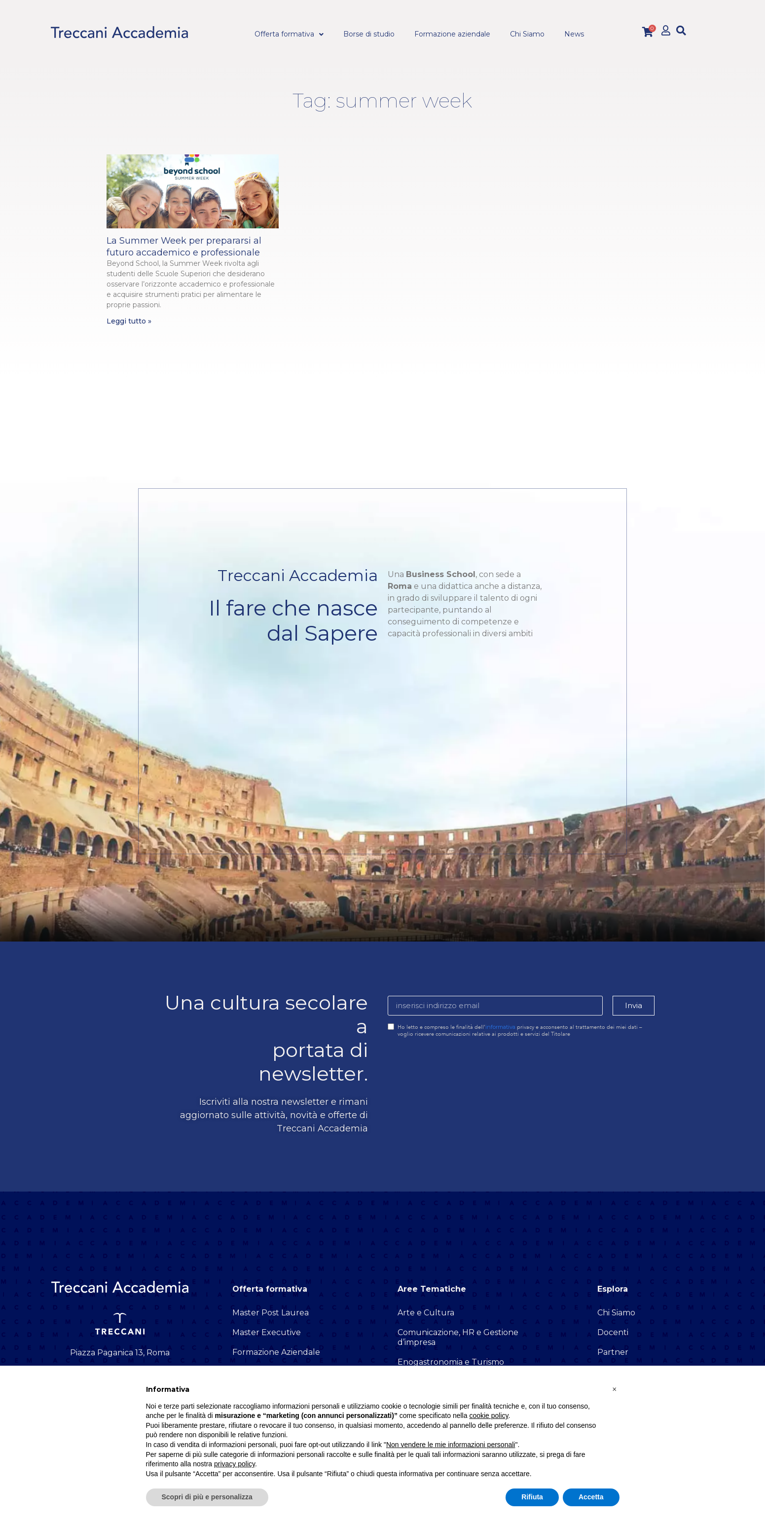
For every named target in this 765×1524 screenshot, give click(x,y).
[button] (681, 30)
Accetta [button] (591, 1497)
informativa (500, 1026)
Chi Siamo (616, 1312)
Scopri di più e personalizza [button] (207, 1497)
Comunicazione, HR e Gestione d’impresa (458, 1337)
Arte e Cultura (426, 1312)
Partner (612, 1352)
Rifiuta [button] (532, 1497)
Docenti (612, 1332)
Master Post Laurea (270, 1312)
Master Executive (266, 1332)
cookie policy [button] (488, 1415)
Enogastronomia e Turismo (451, 1362)
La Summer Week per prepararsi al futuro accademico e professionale (184, 246)
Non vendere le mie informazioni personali (450, 1445)
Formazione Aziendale (276, 1352)
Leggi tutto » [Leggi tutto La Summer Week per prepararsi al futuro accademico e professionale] (129, 321)
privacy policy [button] (234, 1464)
